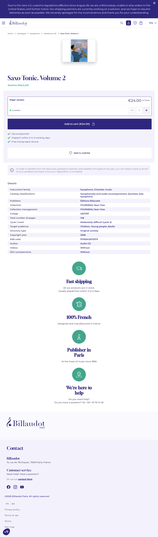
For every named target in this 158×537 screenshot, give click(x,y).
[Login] (128, 22)
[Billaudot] (18, 23)
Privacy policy (12, 509)
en (13, 503)
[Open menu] (3, 23)
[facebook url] (8, 487)
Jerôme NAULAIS (18, 85)
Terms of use (11, 515)
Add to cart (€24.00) (79, 124)
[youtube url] (22, 487)
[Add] (146, 110)
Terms (8, 521)
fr (7, 503)
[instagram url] (15, 487)
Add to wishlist (79, 153)
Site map (9, 527)
